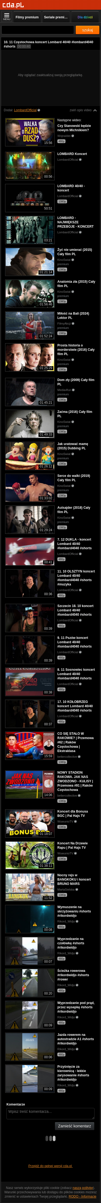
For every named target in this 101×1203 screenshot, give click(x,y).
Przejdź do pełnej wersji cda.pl (50, 1166)
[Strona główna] (13, 5)
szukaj (87, 30)
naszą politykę (83, 1188)
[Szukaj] (37, 29)
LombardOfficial (25, 110)
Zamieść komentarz (74, 1126)
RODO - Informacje (82, 1196)
